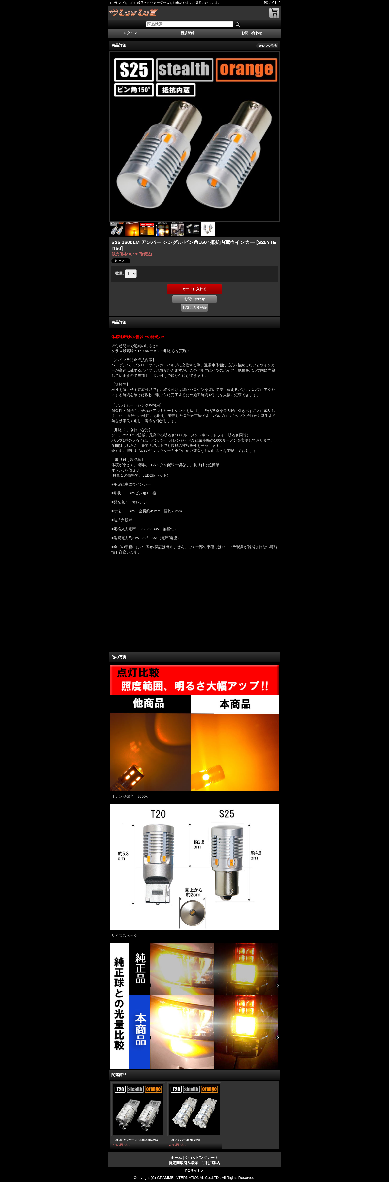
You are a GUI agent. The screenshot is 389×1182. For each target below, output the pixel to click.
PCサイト (270, 2)
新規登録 (187, 33)
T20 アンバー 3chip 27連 (184, 1139)
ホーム (176, 1157)
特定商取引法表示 (183, 1163)
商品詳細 (118, 322)
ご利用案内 (211, 1163)
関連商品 (118, 1075)
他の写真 (118, 657)
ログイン (130, 33)
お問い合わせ (251, 33)
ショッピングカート (274, 13)
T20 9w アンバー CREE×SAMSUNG (135, 1139)
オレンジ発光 (268, 46)
